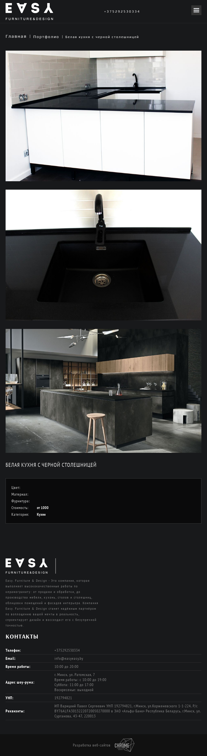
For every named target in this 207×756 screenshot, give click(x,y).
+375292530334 (122, 11)
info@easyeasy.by (68, 658)
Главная (16, 36)
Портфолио (46, 36)
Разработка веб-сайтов (103, 745)
